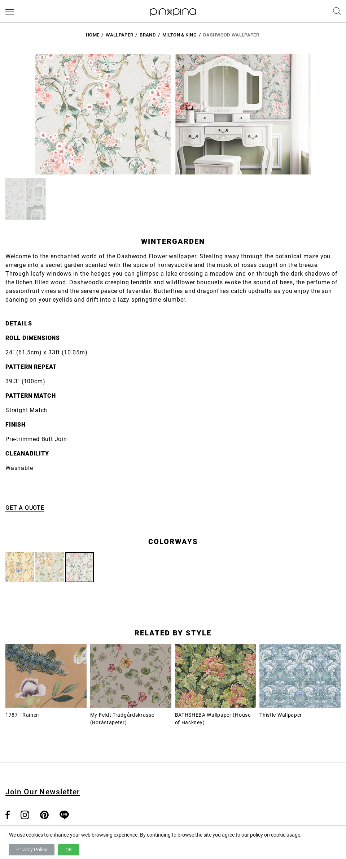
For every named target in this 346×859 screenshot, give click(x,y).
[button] (25, 199)
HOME (92, 35)
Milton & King (179, 35)
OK (68, 849)
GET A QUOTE (24, 507)
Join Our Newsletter (42, 791)
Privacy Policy (31, 849)
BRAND (148, 35)
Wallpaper (119, 35)
